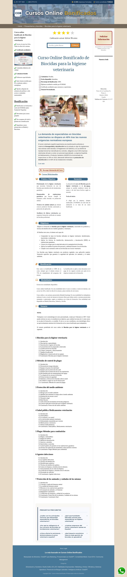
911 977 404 (19, 2)
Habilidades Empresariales (66, 567)
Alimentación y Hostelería (34, 567)
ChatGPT (85, 569)
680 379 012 (31, 2)
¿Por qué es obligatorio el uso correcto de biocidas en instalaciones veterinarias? (50, 527)
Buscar (75, 45)
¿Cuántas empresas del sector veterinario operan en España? (75, 527)
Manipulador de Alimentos (32, 557)
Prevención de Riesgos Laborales (57, 569)
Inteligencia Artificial (74, 569)
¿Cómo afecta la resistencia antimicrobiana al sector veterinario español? (50, 535)
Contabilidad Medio (81, 557)
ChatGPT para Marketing (48, 557)
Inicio (19, 26)
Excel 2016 (91, 557)
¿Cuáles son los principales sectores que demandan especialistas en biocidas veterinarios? (50, 518)
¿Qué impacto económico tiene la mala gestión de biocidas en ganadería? (74, 535)
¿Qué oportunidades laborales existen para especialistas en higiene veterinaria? (73, 518)
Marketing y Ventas (81, 567)
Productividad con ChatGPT (65, 557)
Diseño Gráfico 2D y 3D (50, 567)
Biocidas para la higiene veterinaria (57, 26)
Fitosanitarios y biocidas (33, 26)
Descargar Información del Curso (51, 170)
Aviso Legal (63, 548)
